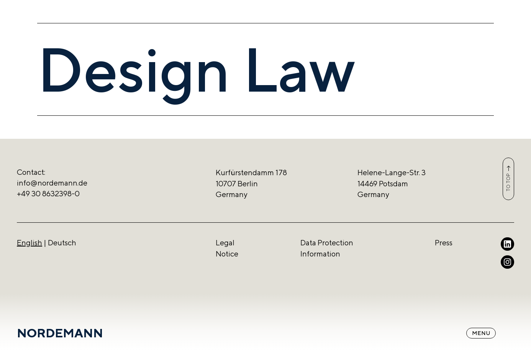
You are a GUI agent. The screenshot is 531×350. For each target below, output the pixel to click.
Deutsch (62, 242)
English (29, 242)
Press (443, 242)
